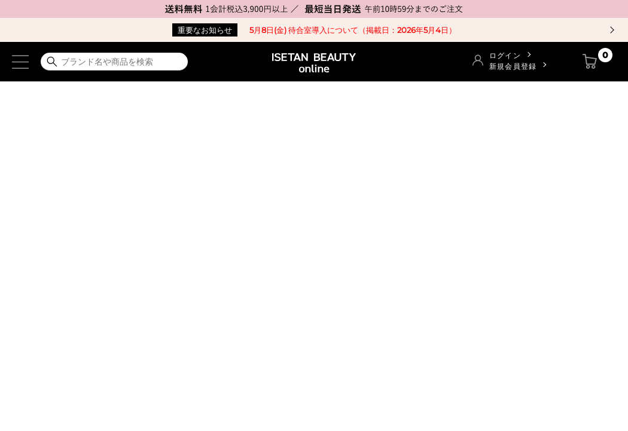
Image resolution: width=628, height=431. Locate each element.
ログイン (505, 55)
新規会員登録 (512, 66)
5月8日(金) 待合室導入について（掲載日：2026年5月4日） (314, 30)
